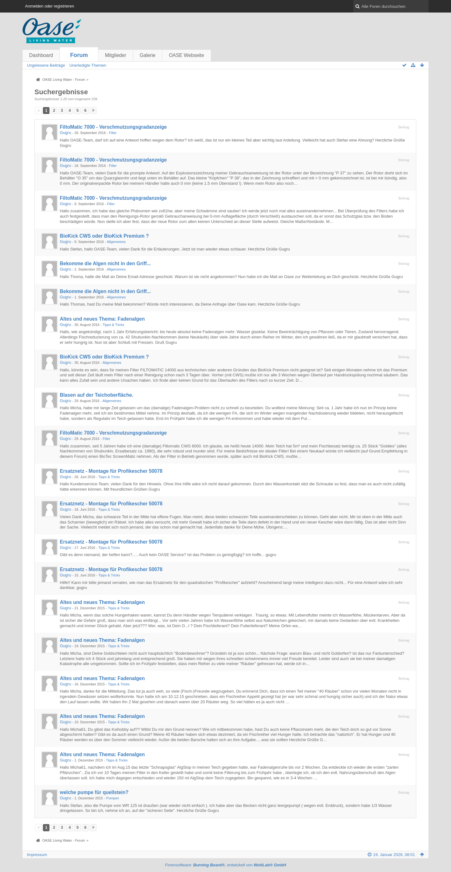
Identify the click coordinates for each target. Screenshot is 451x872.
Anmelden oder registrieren (49, 6)
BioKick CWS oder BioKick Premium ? (104, 236)
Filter (113, 133)
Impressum (37, 854)
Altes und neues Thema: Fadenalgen (102, 319)
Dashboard (41, 55)
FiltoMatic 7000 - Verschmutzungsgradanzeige (113, 127)
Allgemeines (116, 242)
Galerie (147, 55)
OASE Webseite (186, 55)
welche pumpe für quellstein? (94, 792)
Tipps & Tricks (113, 325)
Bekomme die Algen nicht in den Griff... (105, 263)
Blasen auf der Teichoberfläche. (96, 395)
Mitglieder (115, 55)
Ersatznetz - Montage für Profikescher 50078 (111, 471)
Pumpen (112, 798)
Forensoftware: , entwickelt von (225, 865)
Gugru (65, 132)
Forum (79, 55)
